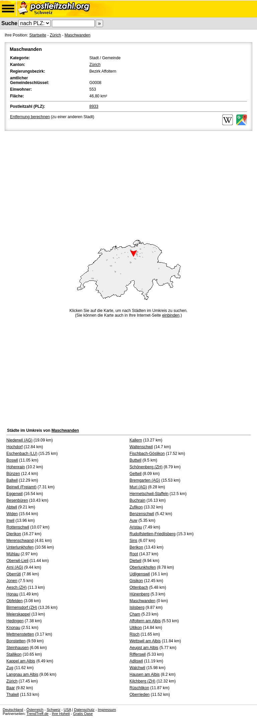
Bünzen (13, 473)
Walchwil (137, 667)
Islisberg (137, 607)
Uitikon (136, 627)
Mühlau (12, 554)
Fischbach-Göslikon (147, 453)
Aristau (136, 527)
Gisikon (136, 580)
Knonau (13, 627)
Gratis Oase (83, 714)
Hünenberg (139, 594)
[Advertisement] (128, 182)
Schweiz (53, 710)
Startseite (37, 35)
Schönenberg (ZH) (146, 467)
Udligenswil (140, 574)
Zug (9, 667)
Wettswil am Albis (145, 641)
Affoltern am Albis (145, 621)
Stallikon (13, 654)
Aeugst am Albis (144, 647)
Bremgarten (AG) (145, 480)
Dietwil (135, 560)
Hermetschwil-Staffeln (149, 493)
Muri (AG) (138, 487)
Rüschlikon (139, 688)
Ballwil (12, 480)
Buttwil (135, 460)
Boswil (12, 460)
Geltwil (136, 473)
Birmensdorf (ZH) (21, 607)
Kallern (136, 440)
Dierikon (13, 534)
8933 (93, 106)
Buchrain (137, 500)
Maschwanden (77, 35)
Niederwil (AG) (19, 440)
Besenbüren (17, 500)
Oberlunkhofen (143, 567)
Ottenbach (139, 587)
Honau (12, 594)
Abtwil (11, 507)
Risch (135, 634)
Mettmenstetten (20, 634)
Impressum (107, 710)
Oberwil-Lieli (17, 560)
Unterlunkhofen (19, 547)
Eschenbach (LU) (21, 453)
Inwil (10, 520)
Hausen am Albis (145, 674)
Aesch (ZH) (16, 587)
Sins (133, 540)
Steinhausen (17, 647)
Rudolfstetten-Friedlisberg (152, 534)
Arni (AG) (14, 567)
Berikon (136, 547)
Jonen (11, 580)
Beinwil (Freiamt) (21, 487)
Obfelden (14, 600)
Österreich (35, 710)
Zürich (55, 35)
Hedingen (14, 621)
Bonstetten (15, 641)
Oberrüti (13, 574)
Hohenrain (15, 467)
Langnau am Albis (22, 674)
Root (134, 554)
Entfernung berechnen (30, 116)
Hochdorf (14, 447)
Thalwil (12, 694)
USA (67, 710)
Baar (10, 688)
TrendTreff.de (37, 714)
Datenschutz (84, 710)
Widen (12, 513)
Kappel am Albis (20, 661)
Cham (135, 614)
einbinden (170, 315)
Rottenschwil (17, 527)
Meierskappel (18, 614)
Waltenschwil (141, 447)
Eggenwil (14, 493)
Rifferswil (138, 654)
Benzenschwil (142, 513)
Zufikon (136, 507)
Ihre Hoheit (61, 714)
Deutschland (13, 710)
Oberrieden (140, 694)
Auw (133, 520)
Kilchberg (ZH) (142, 681)
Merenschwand (19, 540)
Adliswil (136, 661)
